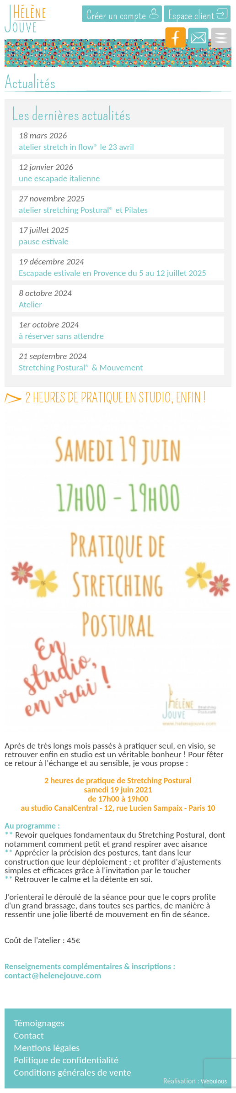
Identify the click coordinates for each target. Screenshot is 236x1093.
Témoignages (39, 1023)
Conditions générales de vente (72, 1072)
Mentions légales (47, 1048)
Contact (29, 1035)
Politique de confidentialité (66, 1060)
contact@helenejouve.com (53, 975)
